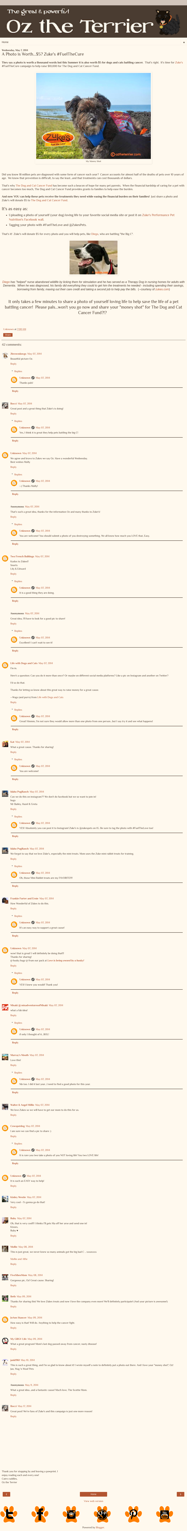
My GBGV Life (18, 1338)
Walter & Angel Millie (22, 1104)
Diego (94, 233)
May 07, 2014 (34, 353)
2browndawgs (18, 353)
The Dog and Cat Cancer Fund (34, 185)
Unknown (24, 377)
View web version (93, 1501)
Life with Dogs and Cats (23, 663)
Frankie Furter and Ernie (24, 898)
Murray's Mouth (19, 1055)
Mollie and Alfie (18, 1259)
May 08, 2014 (25, 1246)
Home (93, 1494)
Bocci (13, 403)
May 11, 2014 (31, 1385)
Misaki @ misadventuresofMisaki (29, 1005)
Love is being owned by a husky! (65, 960)
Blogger (100, 1527)
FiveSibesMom (18, 1275)
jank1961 (15, 1360)
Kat (12, 741)
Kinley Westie (18, 1197)
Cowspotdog (17, 1126)
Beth (13, 1296)
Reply (13, 363)
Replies (18, 371)
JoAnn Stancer (18, 1317)
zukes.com (162, 289)
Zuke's (179, 62)
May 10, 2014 (28, 1360)
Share (8, 335)
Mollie (13, 1246)
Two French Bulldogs (22, 556)
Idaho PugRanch (19, 791)
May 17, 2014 (24, 1406)
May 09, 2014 (24, 1296)
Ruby (13, 1218)
